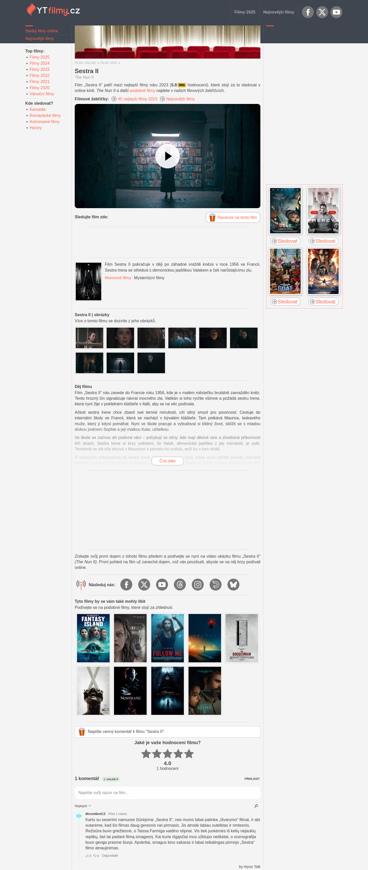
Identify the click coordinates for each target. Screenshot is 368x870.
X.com (322, 12)
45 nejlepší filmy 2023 (137, 99)
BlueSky (233, 585)
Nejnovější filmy (278, 12)
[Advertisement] (304, 105)
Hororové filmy (118, 278)
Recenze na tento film (237, 217)
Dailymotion (216, 585)
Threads (180, 585)
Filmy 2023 (39, 69)
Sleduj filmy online (41, 31)
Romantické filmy (45, 115)
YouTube (337, 12)
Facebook (308, 12)
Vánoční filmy (42, 94)
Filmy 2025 (244, 12)
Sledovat (287, 241)
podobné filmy (142, 90)
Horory (36, 128)
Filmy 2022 (39, 75)
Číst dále (167, 461)
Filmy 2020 (39, 88)
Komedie (38, 109)
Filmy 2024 (39, 63)
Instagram (198, 585)
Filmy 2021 (39, 81)
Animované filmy (44, 121)
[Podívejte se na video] (167, 156)
